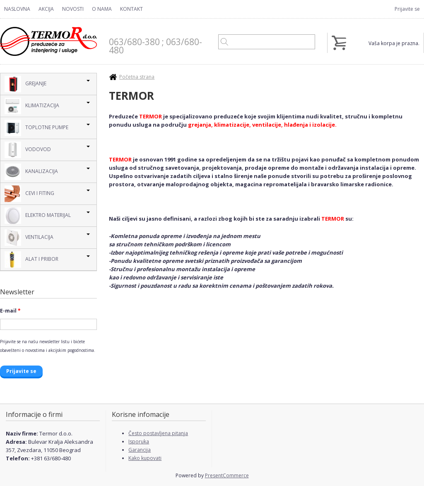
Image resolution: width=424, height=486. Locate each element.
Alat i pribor (31, 259)
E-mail (10, 310)
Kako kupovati (144, 458)
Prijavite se (407, 8)
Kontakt (131, 8)
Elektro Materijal (38, 215)
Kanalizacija (31, 172)
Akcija (46, 8)
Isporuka (138, 441)
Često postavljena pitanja (158, 433)
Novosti (73, 8)
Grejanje (25, 84)
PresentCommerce (227, 475)
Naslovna (17, 8)
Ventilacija (29, 237)
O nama (102, 8)
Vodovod (28, 150)
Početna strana (136, 76)
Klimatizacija (32, 106)
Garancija (139, 449)
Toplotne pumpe (36, 128)
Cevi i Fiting (29, 193)
